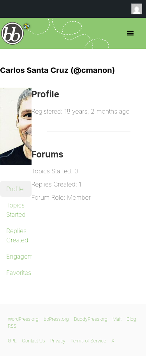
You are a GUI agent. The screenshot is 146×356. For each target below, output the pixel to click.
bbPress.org (12, 33)
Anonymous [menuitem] (138, 8)
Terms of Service (88, 341)
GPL (12, 341)
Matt (117, 319)
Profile (15, 189)
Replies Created (17, 235)
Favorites (18, 273)
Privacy (57, 341)
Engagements (19, 256)
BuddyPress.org (90, 319)
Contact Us (33, 341)
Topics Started (16, 209)
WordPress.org (23, 319)
